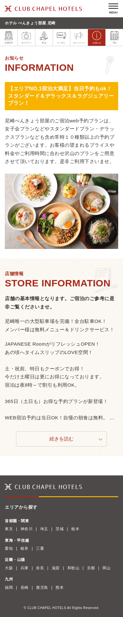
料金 (44, 37)
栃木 (75, 529)
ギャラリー (26, 37)
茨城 (60, 529)
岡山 (106, 568)
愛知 (9, 548)
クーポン (61, 37)
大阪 (9, 568)
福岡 (9, 587)
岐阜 (25, 548)
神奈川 (27, 529)
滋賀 (56, 568)
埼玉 (44, 529)
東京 (9, 529)
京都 (91, 568)
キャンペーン (79, 37)
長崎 (25, 587)
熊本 (60, 587)
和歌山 (73, 568)
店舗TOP (8, 37)
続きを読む (61, 438)
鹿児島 (42, 587)
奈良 (40, 568)
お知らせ (96, 37)
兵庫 (25, 568)
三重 (40, 548)
